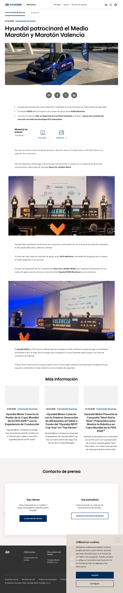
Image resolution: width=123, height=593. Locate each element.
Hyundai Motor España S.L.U (53, 561)
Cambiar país (115, 4)
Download (110, 231)
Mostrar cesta (106, 4)
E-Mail (49, 95)
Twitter (66, 95)
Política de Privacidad (48, 579)
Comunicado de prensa (15, 12)
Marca (66, 4)
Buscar (110, 4)
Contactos (19, 135)
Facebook (57, 95)
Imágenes (35, 12)
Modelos (57, 4)
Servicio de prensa (79, 4)
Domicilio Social (11, 579)
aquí (97, 563)
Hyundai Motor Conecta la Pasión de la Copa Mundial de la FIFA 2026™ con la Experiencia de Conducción (22, 419)
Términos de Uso (28, 579)
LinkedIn (74, 95)
